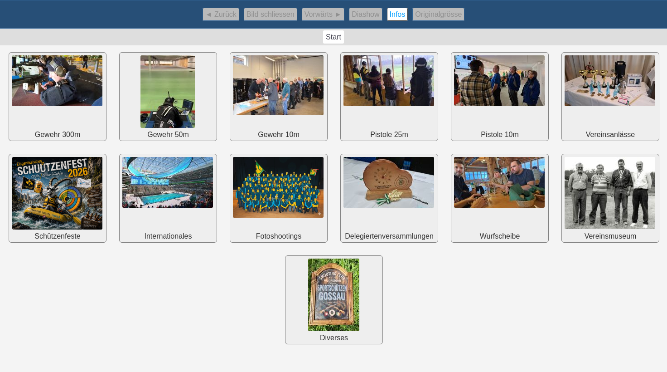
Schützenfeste (57, 197)
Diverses (333, 299)
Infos (398, 14)
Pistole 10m (499, 95)
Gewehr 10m (278, 95)
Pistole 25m (389, 95)
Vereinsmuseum (610, 197)
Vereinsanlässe (610, 95)
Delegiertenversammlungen (389, 197)
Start (333, 37)
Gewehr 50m (168, 95)
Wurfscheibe (499, 197)
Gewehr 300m (57, 95)
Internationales (168, 197)
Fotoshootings (278, 197)
